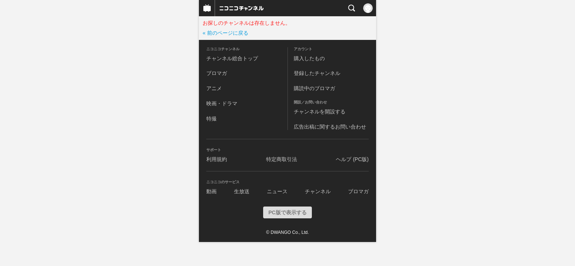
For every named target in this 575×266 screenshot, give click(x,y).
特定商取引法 (281, 159)
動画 (211, 191)
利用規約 (216, 159)
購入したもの (309, 58)
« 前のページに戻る (225, 33)
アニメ (214, 88)
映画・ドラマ (221, 103)
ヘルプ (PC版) (352, 159)
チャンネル (318, 191)
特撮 (211, 119)
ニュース (277, 191)
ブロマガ (216, 73)
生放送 (241, 191)
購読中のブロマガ (314, 88)
